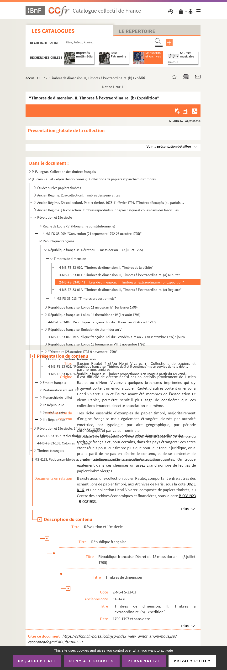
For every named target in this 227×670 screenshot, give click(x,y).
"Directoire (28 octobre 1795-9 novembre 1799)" (82, 351)
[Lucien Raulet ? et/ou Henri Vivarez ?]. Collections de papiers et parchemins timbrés (94, 179)
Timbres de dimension (70, 258)
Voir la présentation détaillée (169, 146)
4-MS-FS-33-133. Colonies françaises (63, 443)
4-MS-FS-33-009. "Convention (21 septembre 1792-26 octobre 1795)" (92, 233)
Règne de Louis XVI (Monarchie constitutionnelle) (79, 226)
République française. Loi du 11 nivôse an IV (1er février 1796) (93, 307)
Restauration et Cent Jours (62, 390)
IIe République (53, 404)
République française (58, 241)
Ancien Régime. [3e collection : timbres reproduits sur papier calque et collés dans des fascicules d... (110, 210)
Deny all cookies (91, 660)
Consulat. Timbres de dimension (72, 359)
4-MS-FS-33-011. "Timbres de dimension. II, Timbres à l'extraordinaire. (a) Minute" (119, 275)
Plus (185, 508)
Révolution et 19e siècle (54, 217)
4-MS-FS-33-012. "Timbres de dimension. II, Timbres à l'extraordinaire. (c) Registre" (120, 289)
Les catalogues (53, 31)
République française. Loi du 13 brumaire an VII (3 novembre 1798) (96, 344)
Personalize (144, 660)
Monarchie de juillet (57, 397)
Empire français (54, 382)
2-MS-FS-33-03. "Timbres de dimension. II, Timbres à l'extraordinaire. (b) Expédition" (121, 282)
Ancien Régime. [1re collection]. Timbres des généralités (78, 195)
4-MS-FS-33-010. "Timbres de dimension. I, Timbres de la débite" (106, 267)
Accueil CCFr (35, 78)
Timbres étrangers (50, 450)
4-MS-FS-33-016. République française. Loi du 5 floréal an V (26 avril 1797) (102, 322)
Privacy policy (192, 661)
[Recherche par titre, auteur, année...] (108, 42)
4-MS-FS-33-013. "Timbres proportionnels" (85, 298)
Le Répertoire (137, 31)
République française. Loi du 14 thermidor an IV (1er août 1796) (94, 314)
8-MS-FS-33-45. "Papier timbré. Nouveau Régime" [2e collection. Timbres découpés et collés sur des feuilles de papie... (112, 435)
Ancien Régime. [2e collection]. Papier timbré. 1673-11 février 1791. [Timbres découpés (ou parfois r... (110, 202)
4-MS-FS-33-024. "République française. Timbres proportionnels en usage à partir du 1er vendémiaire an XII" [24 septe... (118, 373)
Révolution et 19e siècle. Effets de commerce (69, 428)
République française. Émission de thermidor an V (84, 329)
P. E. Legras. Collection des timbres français (64, 171)
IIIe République (54, 419)
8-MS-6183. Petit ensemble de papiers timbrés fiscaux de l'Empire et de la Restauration (95, 459)
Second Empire (54, 412)
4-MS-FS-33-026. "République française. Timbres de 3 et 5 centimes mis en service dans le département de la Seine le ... (118, 366)
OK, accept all (37, 660)
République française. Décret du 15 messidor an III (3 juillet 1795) (95, 249)
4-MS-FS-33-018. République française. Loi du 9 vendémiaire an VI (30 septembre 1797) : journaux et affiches (118, 337)
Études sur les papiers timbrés (59, 188)
